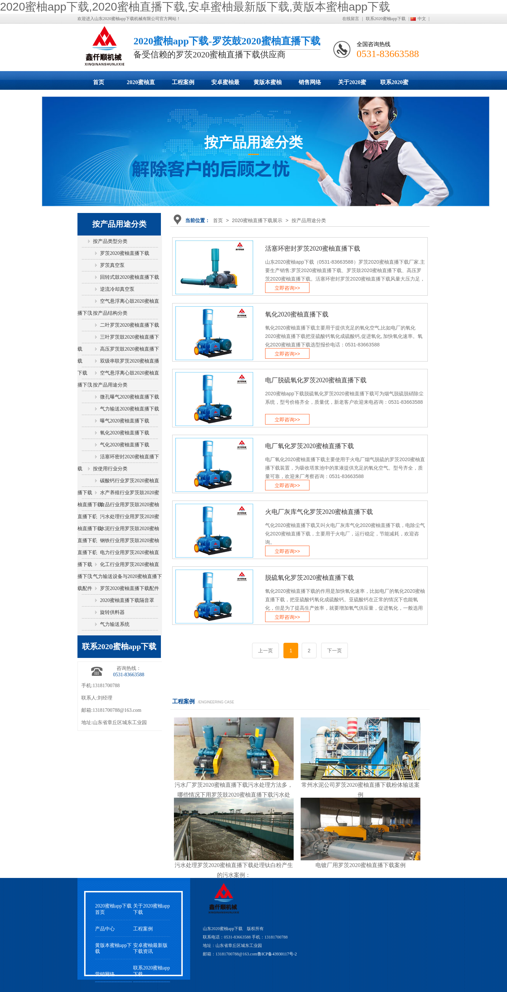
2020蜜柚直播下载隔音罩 (127, 600)
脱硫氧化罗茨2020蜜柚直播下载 (309, 577)
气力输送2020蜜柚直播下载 (129, 409)
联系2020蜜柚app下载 (386, 18)
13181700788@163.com (117, 710)
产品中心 (105, 928)
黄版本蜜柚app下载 (268, 84)
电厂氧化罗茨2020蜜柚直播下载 (309, 446)
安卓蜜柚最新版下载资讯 (150, 948)
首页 (98, 82)
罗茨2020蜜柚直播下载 (124, 253)
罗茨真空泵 (112, 265)
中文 (422, 18)
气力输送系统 (115, 624)
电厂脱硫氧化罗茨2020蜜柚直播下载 (316, 380)
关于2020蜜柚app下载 (352, 84)
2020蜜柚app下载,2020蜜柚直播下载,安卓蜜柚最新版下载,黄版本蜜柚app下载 (195, 6)
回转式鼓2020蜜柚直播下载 (129, 277)
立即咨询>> (287, 288)
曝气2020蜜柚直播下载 (124, 420)
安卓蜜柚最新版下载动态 (225, 84)
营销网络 (105, 974)
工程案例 (183, 82)
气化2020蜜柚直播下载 (124, 444)
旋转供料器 (112, 612)
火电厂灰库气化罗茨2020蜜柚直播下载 (319, 511)
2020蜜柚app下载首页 (113, 909)
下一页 (334, 650)
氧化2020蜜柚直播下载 (296, 314)
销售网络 (310, 82)
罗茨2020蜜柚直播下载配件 (129, 588)
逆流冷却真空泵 (117, 289)
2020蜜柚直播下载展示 (141, 84)
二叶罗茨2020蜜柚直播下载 (129, 325)
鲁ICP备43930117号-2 (277, 954)
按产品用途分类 (309, 220)
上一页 (265, 650)
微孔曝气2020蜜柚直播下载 (129, 397)
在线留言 (350, 18)
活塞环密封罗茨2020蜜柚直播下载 (312, 248)
